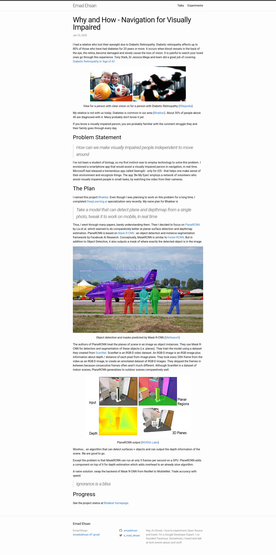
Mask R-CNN (126, 233)
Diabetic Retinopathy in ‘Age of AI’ (94, 61)
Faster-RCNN (176, 237)
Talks (180, 5)
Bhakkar (159, 113)
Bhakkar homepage (116, 503)
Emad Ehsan (84, 5)
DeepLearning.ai (97, 201)
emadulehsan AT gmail (86, 534)
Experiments (195, 5)
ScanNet (101, 352)
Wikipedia (186, 106)
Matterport (172, 337)
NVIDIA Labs (150, 442)
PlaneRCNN (192, 224)
